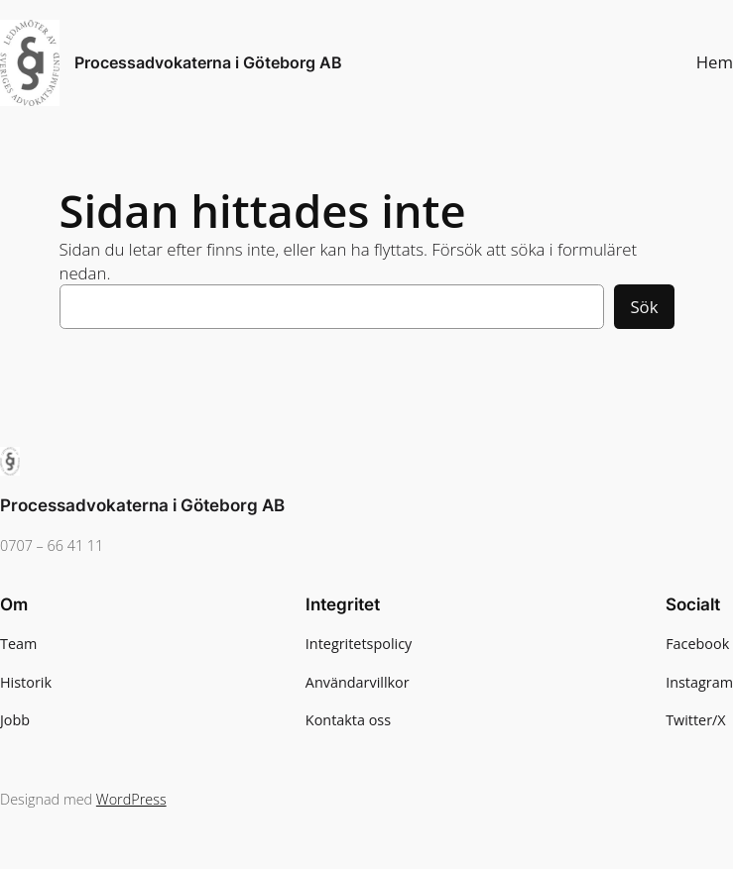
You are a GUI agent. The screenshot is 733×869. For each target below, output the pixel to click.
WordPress (131, 799)
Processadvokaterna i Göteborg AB (208, 62)
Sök (644, 306)
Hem (714, 62)
